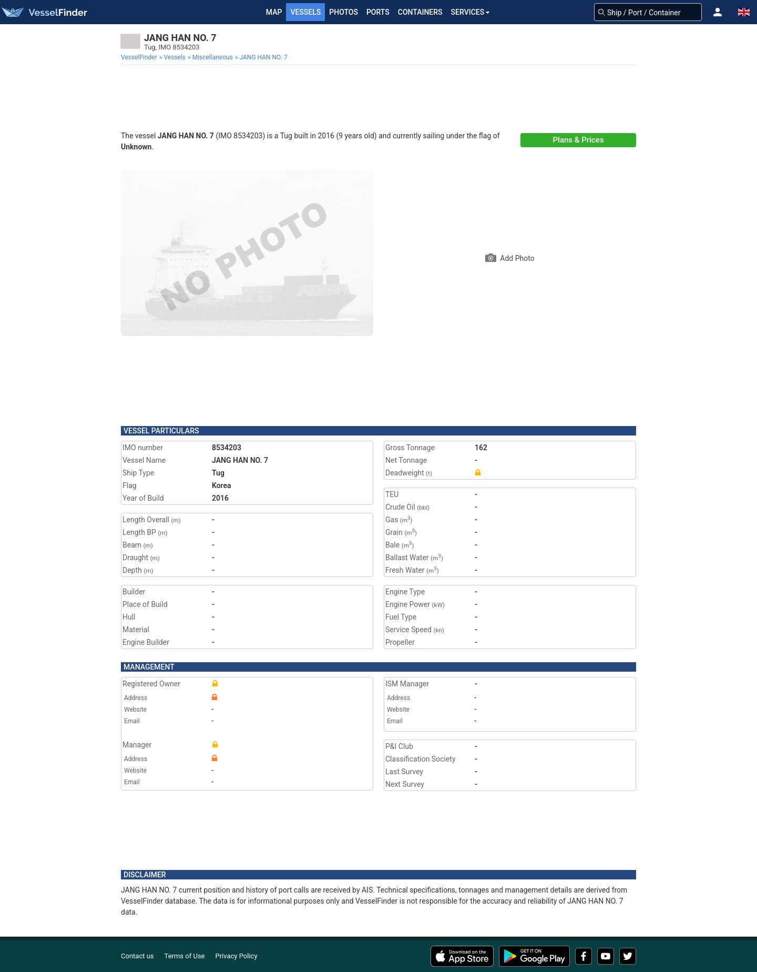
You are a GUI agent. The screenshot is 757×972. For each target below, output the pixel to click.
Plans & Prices (578, 140)
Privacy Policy (237, 956)
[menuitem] (140, 57)
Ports (378, 12)
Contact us (137, 956)
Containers (420, 12)
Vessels (305, 12)
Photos (343, 12)
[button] (717, 12)
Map (274, 12)
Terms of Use (185, 956)
